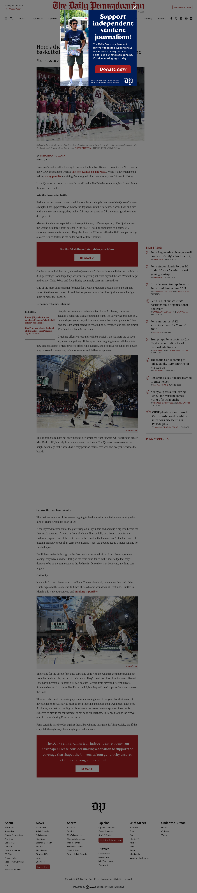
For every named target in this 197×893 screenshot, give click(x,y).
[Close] (135, 7)
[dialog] (98, 446)
